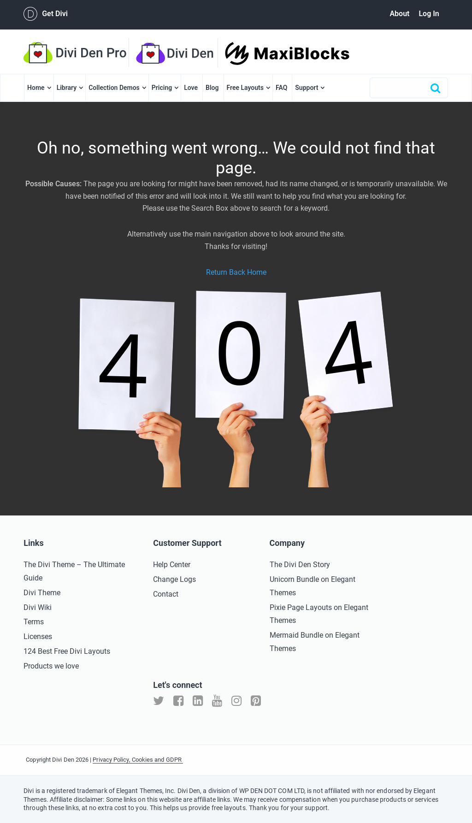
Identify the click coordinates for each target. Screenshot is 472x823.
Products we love (51, 666)
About (399, 13)
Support (306, 87)
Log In (429, 13)
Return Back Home (236, 272)
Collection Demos (114, 87)
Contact (165, 594)
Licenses (38, 636)
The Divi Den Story (300, 564)
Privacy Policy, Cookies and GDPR (138, 759)
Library (67, 87)
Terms (34, 621)
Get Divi (46, 13)
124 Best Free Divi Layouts (67, 651)
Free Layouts (245, 87)
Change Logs (174, 579)
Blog (212, 87)
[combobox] (409, 87)
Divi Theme (42, 592)
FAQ (281, 87)
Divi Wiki (38, 607)
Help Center (171, 564)
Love (191, 87)
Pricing (162, 87)
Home (36, 87)
